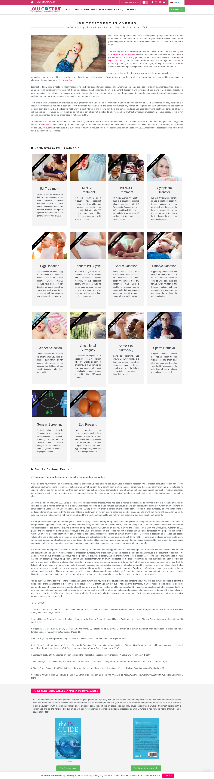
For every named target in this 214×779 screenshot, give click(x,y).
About (68, 9)
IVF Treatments (107, 9)
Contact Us (177, 9)
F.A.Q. (121, 9)
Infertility (89, 9)
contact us (45, 124)
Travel (130, 9)
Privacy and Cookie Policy (149, 775)
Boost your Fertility (67, 80)
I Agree (168, 775)
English (174, 2)
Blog (77, 9)
